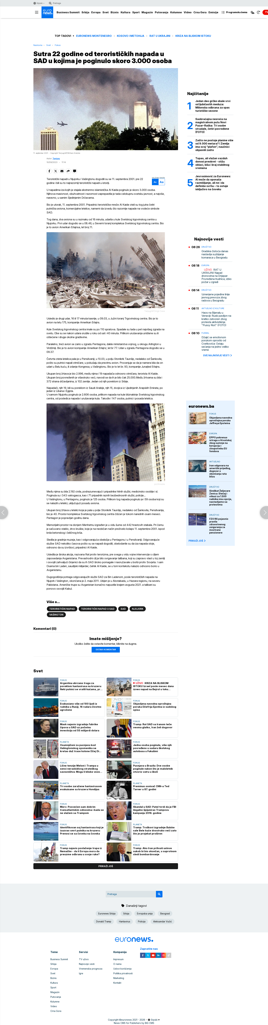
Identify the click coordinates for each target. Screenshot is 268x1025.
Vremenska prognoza (90, 968)
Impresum (118, 959)
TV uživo (84, 959)
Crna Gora (200, 12)
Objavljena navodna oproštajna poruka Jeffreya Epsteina (220, 420)
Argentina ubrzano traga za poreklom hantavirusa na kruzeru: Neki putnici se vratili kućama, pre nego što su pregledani (81, 686)
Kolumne (176, 12)
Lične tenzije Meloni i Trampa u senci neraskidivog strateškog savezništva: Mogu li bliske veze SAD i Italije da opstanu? (80, 768)
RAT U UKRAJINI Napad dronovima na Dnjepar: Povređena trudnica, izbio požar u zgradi (217, 276)
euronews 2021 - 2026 (133, 1019)
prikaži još (105, 866)
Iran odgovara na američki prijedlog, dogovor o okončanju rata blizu (220, 471)
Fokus (58, 45)
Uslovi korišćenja (122, 968)
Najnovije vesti (87, 964)
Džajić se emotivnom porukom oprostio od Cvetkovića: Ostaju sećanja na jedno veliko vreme (215, 343)
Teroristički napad (62, 608)
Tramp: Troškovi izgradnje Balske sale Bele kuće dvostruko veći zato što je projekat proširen (155, 830)
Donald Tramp (103, 921)
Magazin (147, 12)
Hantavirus (124, 921)
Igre (81, 973)
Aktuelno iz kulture (213, 308)
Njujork (137, 608)
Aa (155, 182)
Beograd (165, 913)
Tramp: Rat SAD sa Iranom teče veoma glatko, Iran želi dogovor (153, 726)
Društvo (206, 247)
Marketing (118, 978)
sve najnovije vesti (217, 355)
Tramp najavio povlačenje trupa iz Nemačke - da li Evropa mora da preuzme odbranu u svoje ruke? (81, 851)
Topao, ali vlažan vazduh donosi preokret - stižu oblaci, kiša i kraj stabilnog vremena (212, 163)
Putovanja (161, 12)
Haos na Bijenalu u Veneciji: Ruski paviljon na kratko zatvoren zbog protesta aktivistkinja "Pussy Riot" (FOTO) (216, 319)
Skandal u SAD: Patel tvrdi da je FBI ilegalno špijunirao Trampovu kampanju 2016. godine (154, 810)
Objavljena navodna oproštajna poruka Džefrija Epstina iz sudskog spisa (154, 706)
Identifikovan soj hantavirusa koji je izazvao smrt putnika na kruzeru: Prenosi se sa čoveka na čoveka (82, 830)
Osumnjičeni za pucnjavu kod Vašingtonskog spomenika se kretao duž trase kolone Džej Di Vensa (79, 748)
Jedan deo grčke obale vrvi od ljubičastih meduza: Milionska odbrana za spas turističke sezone (212, 105)
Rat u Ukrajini (159, 35)
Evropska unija (145, 913)
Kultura (125, 12)
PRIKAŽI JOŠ (197, 540)
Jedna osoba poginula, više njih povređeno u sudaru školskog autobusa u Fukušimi (152, 748)
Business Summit (68, 12)
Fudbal (205, 333)
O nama (117, 964)
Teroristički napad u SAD (97, 608)
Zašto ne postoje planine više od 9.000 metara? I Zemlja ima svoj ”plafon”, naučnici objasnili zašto (214, 145)
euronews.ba (201, 406)
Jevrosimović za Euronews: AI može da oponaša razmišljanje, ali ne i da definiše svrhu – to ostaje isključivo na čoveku (213, 183)
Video (187, 12)
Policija (141, 921)
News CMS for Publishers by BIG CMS (134, 1023)
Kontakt (117, 982)
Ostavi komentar (106, 649)
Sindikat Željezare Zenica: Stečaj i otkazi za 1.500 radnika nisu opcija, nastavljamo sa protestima (220, 497)
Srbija (85, 12)
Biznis (115, 12)
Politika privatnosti (123, 973)
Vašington (56, 614)
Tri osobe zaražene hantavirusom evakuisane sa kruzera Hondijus (81, 788)
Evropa (96, 12)
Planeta (64, 742)
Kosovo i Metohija (130, 35)
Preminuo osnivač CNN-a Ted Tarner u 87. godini (151, 788)
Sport (136, 12)
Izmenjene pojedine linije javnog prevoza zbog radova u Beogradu (216, 297)
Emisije (213, 12)
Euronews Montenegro (94, 35)
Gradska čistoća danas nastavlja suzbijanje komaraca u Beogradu (215, 254)
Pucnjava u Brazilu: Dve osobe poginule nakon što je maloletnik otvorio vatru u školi (153, 768)
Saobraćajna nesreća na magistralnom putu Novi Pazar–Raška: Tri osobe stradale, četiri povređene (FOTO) (212, 125)
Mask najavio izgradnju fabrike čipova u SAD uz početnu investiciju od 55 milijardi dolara (79, 727)
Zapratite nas (150, 948)
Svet (105, 12)
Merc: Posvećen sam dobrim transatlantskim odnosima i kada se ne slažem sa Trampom (82, 810)
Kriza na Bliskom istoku (193, 35)
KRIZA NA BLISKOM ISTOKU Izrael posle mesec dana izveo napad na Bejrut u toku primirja (153, 686)
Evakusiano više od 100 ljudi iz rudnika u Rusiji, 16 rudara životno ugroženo (80, 706)
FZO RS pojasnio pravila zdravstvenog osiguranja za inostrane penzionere (218, 525)
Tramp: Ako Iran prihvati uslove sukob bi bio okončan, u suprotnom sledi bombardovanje (155, 851)
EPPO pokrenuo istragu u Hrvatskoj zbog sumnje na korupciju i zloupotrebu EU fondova (220, 444)
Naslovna (37, 45)
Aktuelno (214, 461)
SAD (123, 608)
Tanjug (56, 158)
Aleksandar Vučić (162, 921)
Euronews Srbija (106, 913)
